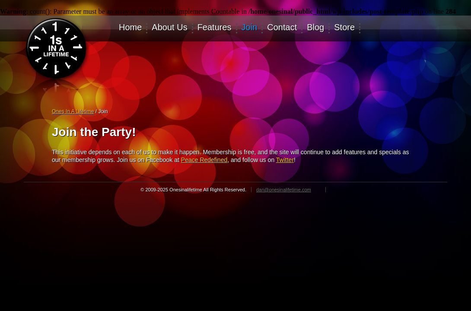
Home (130, 27)
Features (214, 27)
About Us (169, 27)
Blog (315, 27)
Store (344, 27)
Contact (282, 27)
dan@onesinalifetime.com (283, 189)
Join (250, 27)
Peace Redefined (204, 159)
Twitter (285, 159)
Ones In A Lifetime (73, 111)
